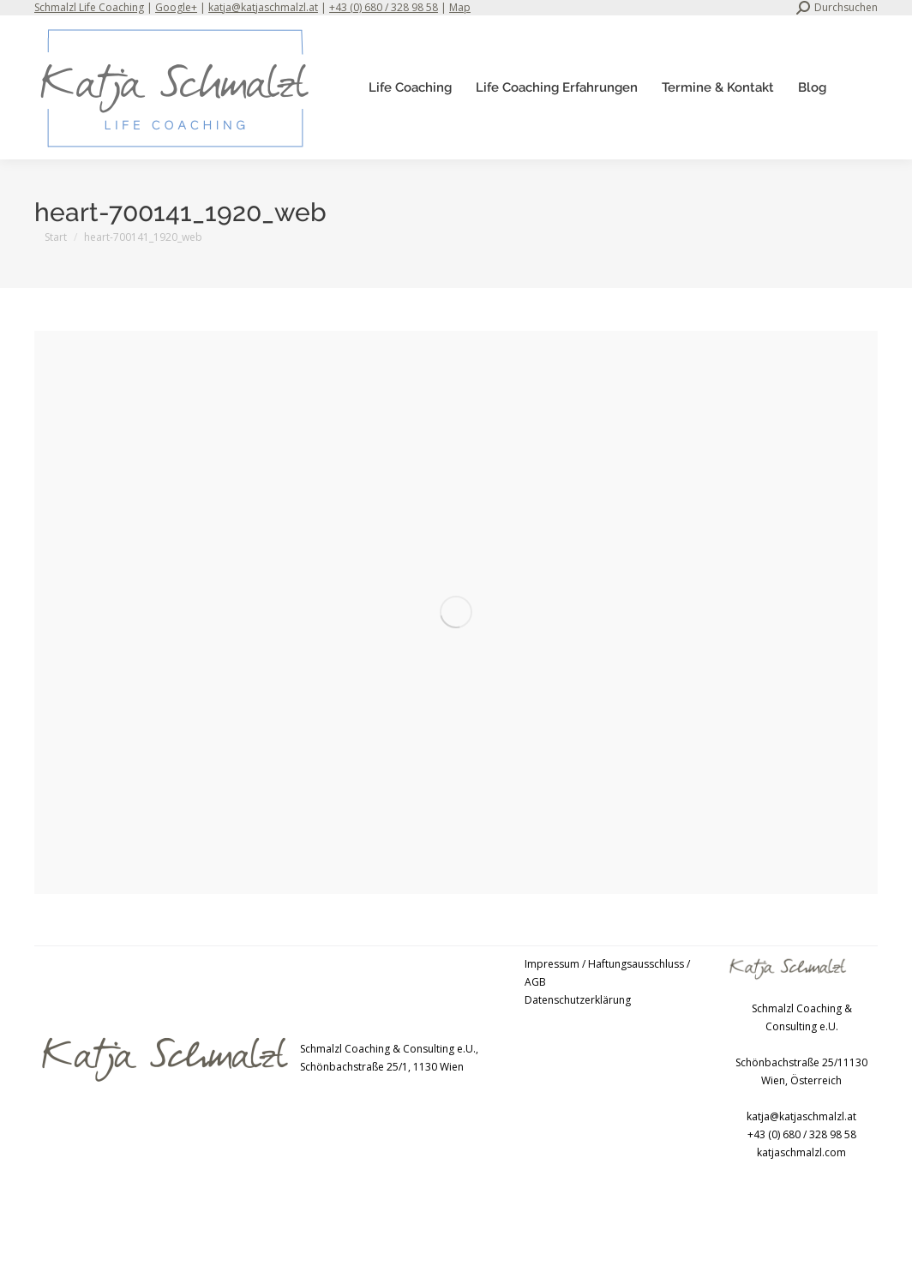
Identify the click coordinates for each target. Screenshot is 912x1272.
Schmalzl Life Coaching (89, 7)
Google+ (176, 7)
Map (460, 7)
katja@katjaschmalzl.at (263, 7)
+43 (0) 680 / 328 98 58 (383, 7)
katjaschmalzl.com (801, 1152)
